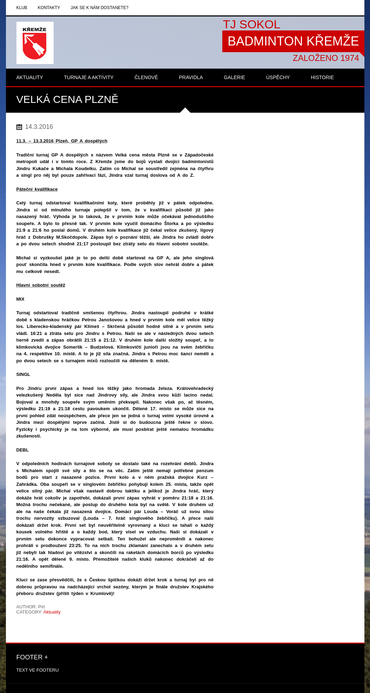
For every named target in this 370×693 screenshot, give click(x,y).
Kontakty (49, 7)
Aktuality (52, 612)
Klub (21, 7)
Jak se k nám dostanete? (99, 7)
